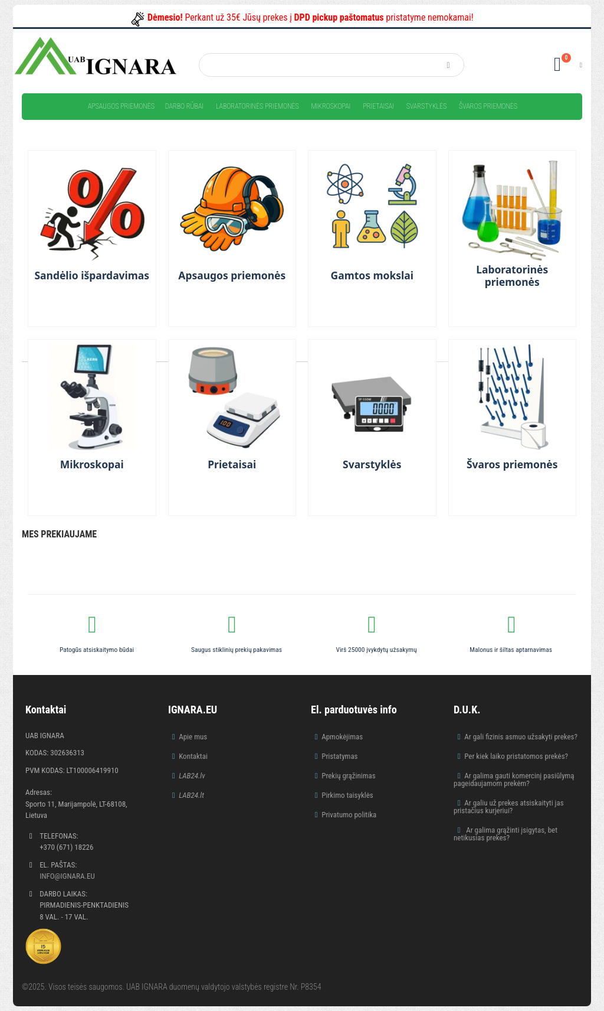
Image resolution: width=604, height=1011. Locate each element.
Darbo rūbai (184, 106)
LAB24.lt (191, 795)
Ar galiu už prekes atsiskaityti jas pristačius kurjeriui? (509, 806)
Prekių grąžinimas (348, 775)
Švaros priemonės (488, 106)
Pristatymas (339, 756)
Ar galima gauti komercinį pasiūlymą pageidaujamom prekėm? (514, 779)
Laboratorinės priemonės (257, 106)
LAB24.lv (192, 775)
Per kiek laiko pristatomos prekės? (516, 756)
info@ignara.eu (67, 876)
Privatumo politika (348, 814)
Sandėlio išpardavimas (91, 275)
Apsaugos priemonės (121, 106)
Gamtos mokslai (372, 275)
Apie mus (193, 736)
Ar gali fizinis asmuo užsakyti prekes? (520, 736)
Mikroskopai (330, 106)
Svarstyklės (426, 106)
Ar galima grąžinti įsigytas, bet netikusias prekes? (505, 834)
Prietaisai (378, 106)
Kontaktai (193, 756)
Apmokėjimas (342, 736)
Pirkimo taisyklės (347, 795)
